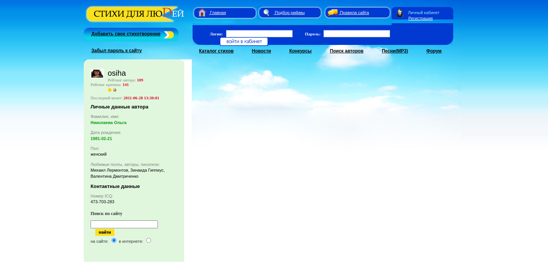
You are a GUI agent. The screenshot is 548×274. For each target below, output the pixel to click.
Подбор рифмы (290, 12)
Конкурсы (300, 51)
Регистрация (420, 18)
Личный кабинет (424, 12)
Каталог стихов (216, 51)
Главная (218, 12)
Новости (261, 51)
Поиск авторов (346, 51)
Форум (433, 51)
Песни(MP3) (395, 51)
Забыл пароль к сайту (116, 50)
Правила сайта (354, 12)
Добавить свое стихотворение (126, 34)
